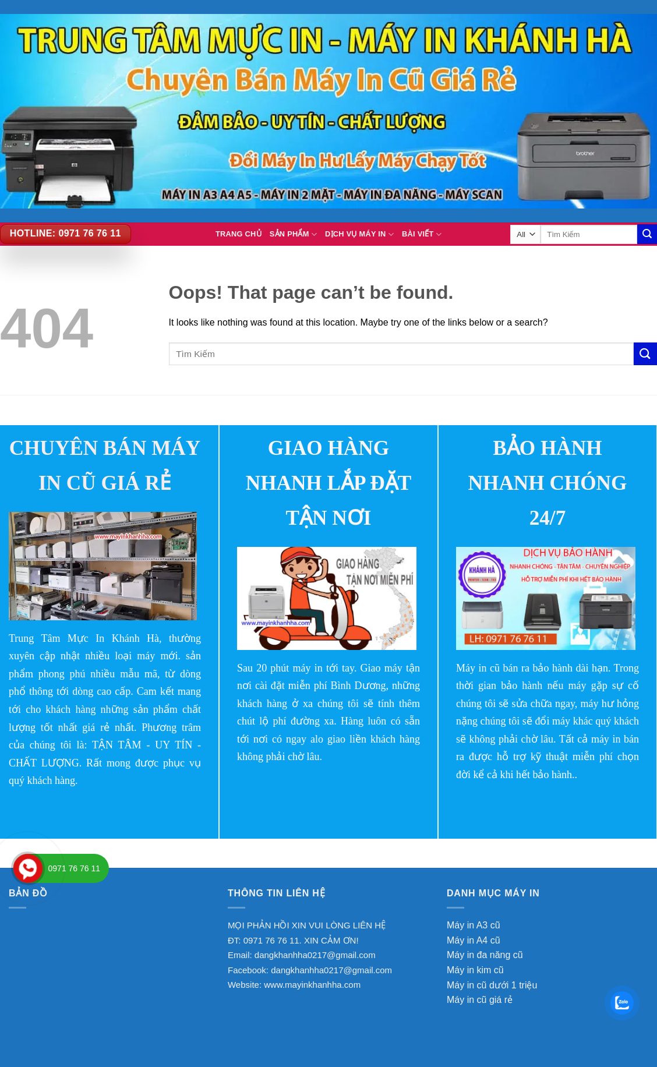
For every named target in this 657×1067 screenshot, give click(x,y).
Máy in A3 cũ (473, 925)
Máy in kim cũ (475, 970)
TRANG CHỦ (239, 233)
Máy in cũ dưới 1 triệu (492, 985)
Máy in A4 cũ (473, 940)
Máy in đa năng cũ (485, 955)
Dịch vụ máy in (359, 234)
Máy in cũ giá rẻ (480, 1000)
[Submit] (645, 353)
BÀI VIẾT (421, 234)
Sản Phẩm (293, 234)
